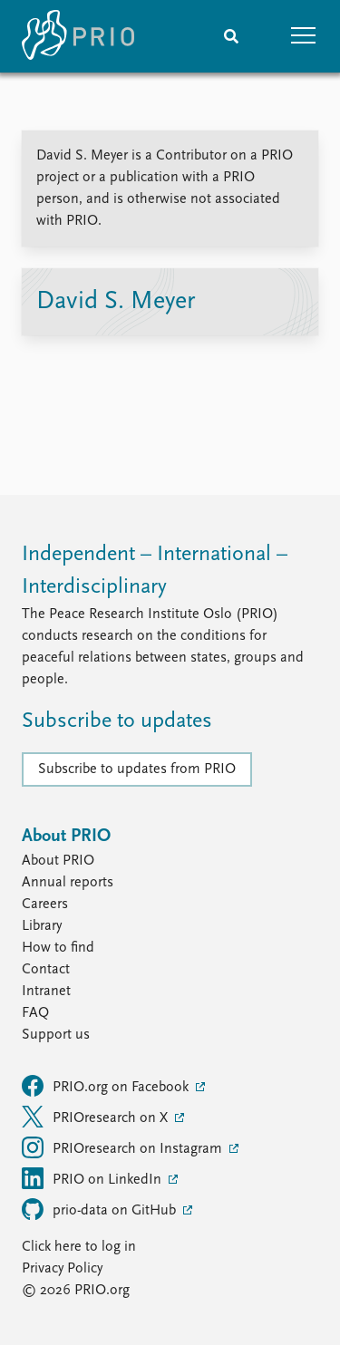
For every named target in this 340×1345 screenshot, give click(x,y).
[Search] (231, 36)
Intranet (46, 991)
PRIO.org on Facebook (107, 1086)
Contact (46, 970)
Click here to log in (79, 1247)
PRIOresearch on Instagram (124, 1147)
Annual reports (67, 883)
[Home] (78, 36)
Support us (56, 1035)
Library (42, 926)
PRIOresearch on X (96, 1116)
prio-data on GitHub (101, 1209)
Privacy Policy (62, 1269)
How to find (58, 948)
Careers (45, 904)
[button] (303, 36)
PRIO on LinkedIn (93, 1178)
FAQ (35, 1013)
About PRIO (58, 861)
